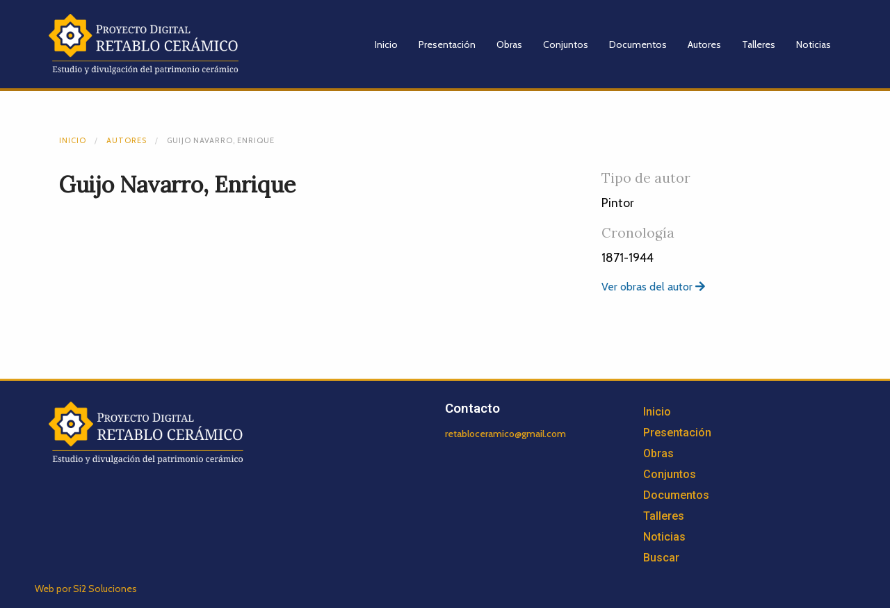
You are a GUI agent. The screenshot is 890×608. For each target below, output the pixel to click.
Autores (704, 44)
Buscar (661, 557)
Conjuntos (565, 44)
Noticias (813, 44)
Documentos (638, 44)
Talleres (758, 44)
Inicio (386, 44)
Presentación (447, 44)
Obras (509, 44)
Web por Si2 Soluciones (86, 588)
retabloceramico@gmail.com (505, 433)
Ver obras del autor (653, 286)
